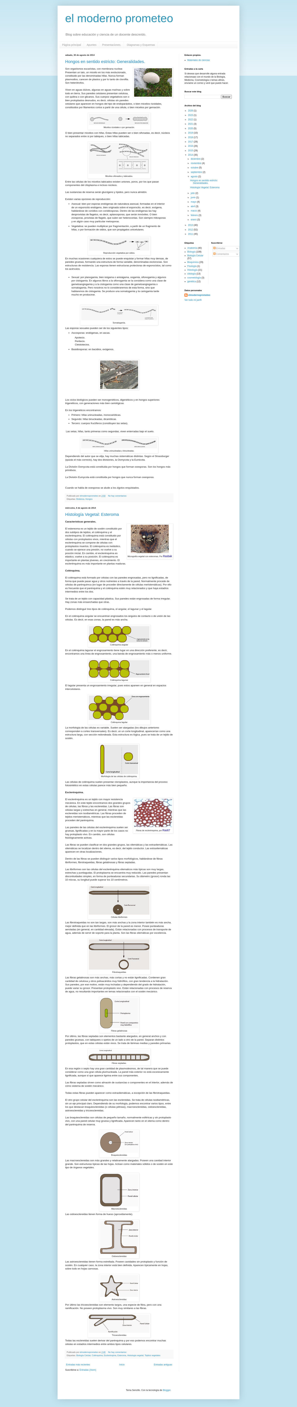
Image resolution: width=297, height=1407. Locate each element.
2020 (191, 128)
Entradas (219, 248)
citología (191, 273)
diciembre (196, 159)
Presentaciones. (111, 44)
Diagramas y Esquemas (141, 44)
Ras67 (166, 830)
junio (193, 197)
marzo (194, 210)
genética (191, 281)
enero (194, 219)
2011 (191, 234)
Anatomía (192, 248)
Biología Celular (83, 1355)
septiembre (197, 172)
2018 (191, 137)
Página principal (71, 44)
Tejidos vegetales (152, 1355)
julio (193, 193)
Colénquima (97, 1355)
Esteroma (121, 1355)
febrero (195, 215)
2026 (191, 110)
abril (193, 206)
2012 (191, 229)
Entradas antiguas (163, 1364)
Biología (191, 251)
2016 (191, 146)
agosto (194, 176)
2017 (191, 141)
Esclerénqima (110, 1355)
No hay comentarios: (117, 496)
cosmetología (194, 277)
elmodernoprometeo (199, 295)
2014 (191, 155)
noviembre (196, 163)
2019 (191, 132)
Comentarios (221, 254)
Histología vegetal (135, 1355)
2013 (191, 225)
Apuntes (91, 44)
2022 (191, 119)
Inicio (122, 1364)
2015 (191, 150)
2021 (191, 124)
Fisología (192, 266)
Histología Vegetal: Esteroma (92, 514)
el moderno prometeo (119, 18)
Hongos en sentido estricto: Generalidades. (105, 61)
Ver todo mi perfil (193, 300)
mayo (194, 202)
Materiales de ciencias (198, 60)
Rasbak (167, 556)
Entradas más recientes (78, 1364)
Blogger (166, 1390)
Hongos (88, 499)
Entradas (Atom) (88, 1370)
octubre (195, 167)
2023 (191, 115)
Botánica (80, 499)
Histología (192, 270)
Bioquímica (193, 262)
